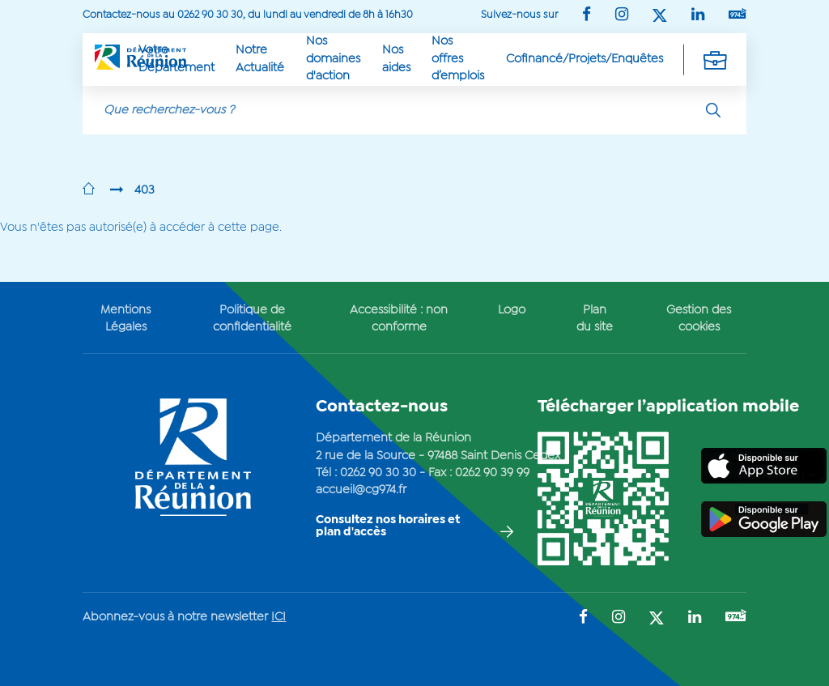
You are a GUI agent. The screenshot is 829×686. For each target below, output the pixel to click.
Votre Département (176, 58)
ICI (278, 617)
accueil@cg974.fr (361, 490)
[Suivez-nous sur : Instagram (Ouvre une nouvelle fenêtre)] (621, 15)
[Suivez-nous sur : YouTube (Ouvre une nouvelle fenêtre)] (737, 14)
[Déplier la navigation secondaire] (714, 59)
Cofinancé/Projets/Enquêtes (584, 59)
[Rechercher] (713, 110)
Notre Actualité (260, 58)
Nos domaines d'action (333, 58)
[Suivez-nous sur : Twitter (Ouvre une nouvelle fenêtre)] (660, 16)
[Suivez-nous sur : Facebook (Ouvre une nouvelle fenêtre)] (586, 15)
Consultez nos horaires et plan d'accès (388, 526)
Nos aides (396, 58)
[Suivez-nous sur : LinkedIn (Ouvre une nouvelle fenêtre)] (697, 15)
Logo (511, 310)
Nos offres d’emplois (458, 58)
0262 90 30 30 (378, 473)
